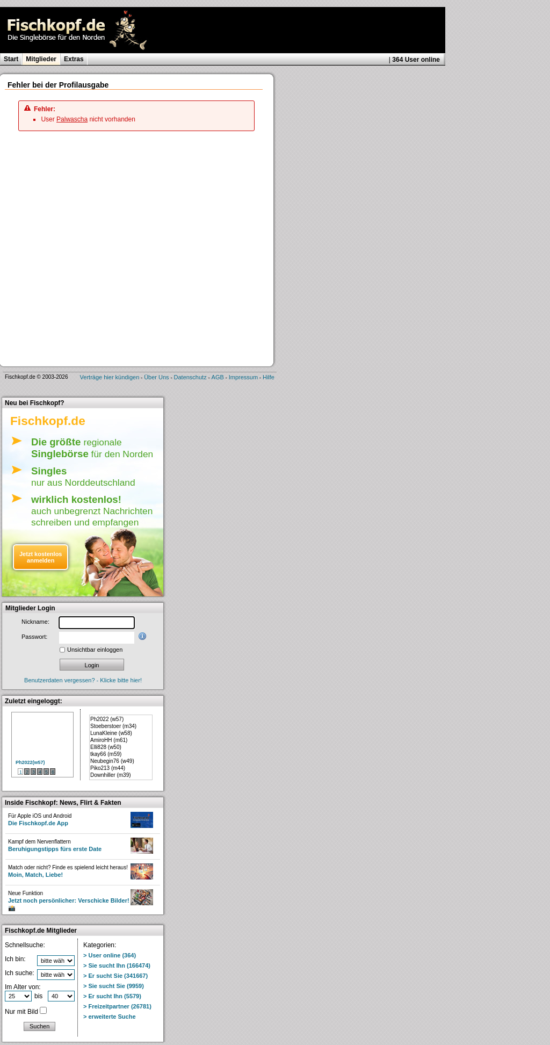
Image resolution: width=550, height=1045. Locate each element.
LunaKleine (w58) (111, 733)
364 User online (416, 59)
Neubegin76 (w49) (112, 761)
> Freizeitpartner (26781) (117, 1006)
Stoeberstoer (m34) (113, 726)
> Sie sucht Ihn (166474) (116, 965)
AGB (218, 377)
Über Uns (156, 377)
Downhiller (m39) (110, 775)
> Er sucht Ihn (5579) (112, 996)
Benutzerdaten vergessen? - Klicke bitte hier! (83, 680)
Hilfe (268, 377)
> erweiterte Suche (109, 1016)
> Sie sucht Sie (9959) (113, 986)
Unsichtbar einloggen (94, 649)
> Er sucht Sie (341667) (115, 975)
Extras (74, 59)
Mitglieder (41, 59)
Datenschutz (190, 377)
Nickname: (35, 621)
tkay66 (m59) (105, 754)
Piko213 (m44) (107, 768)
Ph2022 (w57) (107, 719)
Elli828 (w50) (105, 747)
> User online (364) (109, 955)
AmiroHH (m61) (108, 740)
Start (11, 59)
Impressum (243, 377)
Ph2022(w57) (30, 762)
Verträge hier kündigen (110, 377)
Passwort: (34, 636)
